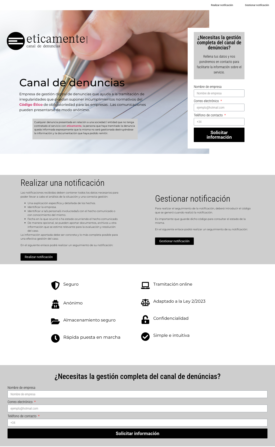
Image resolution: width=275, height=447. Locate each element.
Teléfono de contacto (209, 116)
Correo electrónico (207, 102)
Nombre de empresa (208, 87)
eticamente (74, 126)
